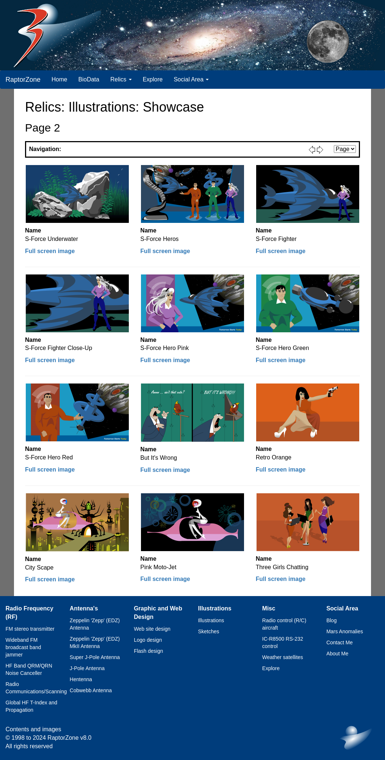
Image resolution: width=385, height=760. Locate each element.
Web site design (152, 629)
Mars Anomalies (344, 631)
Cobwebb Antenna (91, 690)
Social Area (191, 79)
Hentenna (81, 679)
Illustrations (211, 620)
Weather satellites (282, 657)
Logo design (148, 640)
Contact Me (339, 642)
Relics (121, 79)
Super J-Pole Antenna (95, 657)
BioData (88, 79)
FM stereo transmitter (30, 629)
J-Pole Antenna (87, 668)
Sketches (208, 631)
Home (59, 79)
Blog (331, 620)
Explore (153, 79)
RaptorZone (23, 79)
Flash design (148, 651)
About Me (337, 653)
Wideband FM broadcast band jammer (23, 647)
